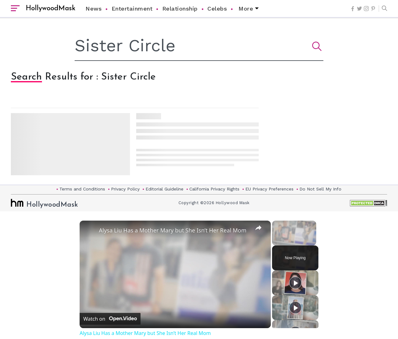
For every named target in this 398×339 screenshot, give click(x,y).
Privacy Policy (125, 188)
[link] (89, 230)
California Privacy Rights (214, 188)
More (245, 8)
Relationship (180, 8)
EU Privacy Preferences (269, 188)
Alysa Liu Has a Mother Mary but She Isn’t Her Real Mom (173, 230)
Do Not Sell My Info (320, 188)
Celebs (217, 8)
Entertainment (132, 8)
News (94, 8)
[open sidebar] (15, 8)
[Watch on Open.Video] (110, 319)
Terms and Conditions (82, 188)
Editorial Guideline (164, 188)
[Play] (295, 283)
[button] (383, 9)
